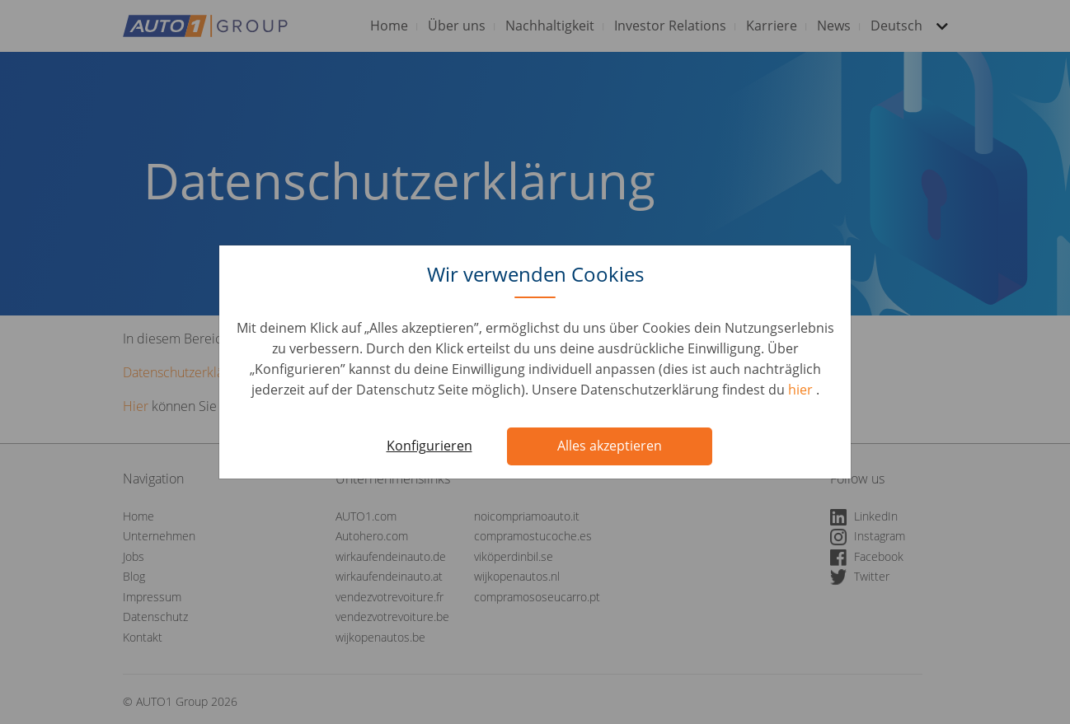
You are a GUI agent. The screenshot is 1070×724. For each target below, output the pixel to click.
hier (802, 390)
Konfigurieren (429, 446)
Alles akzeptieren (609, 446)
